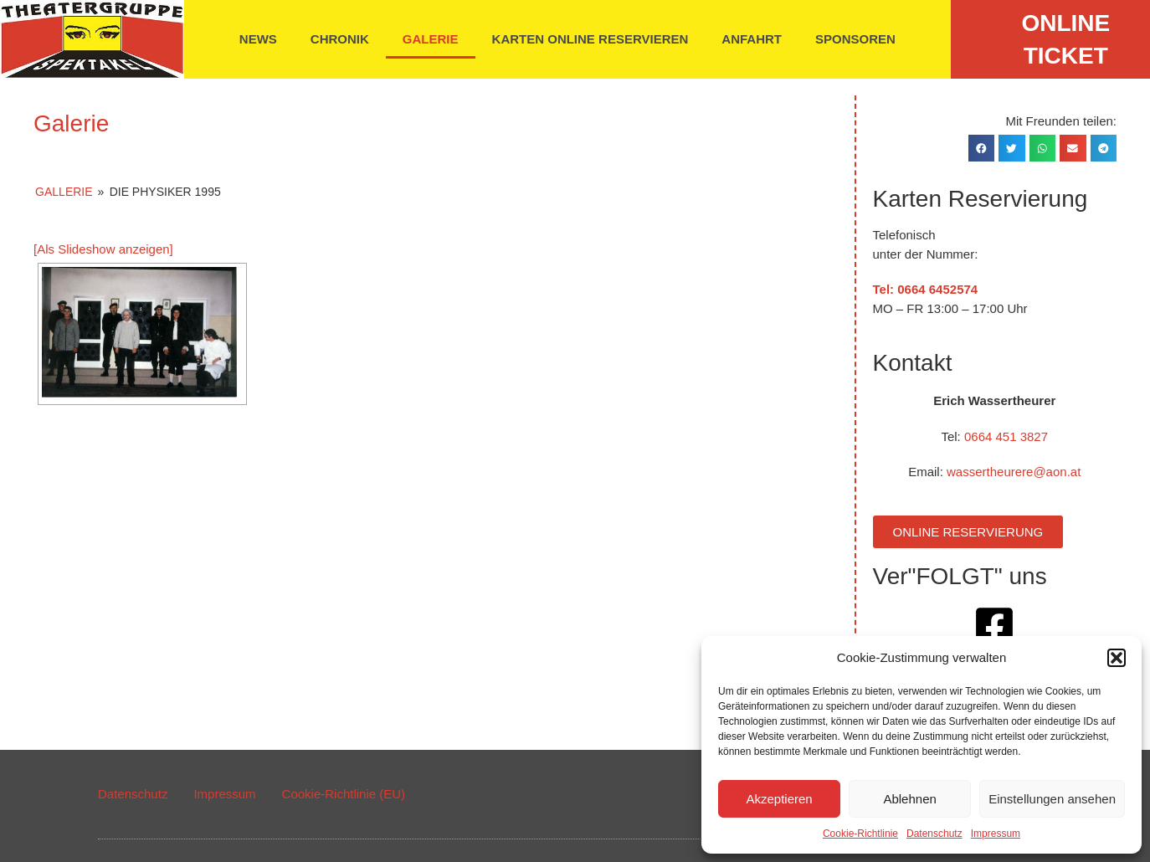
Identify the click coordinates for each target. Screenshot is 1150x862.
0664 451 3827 (1006, 436)
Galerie (431, 39)
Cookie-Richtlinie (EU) (344, 794)
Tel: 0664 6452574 (925, 289)
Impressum (995, 833)
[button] (1116, 657)
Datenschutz (934, 833)
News (258, 39)
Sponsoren (855, 39)
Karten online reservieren (590, 39)
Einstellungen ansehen (1052, 799)
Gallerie (63, 191)
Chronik (340, 39)
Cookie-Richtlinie (860, 833)
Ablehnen (909, 799)
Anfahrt (751, 39)
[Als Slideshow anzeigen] (103, 249)
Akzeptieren (779, 799)
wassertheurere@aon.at (1014, 471)
